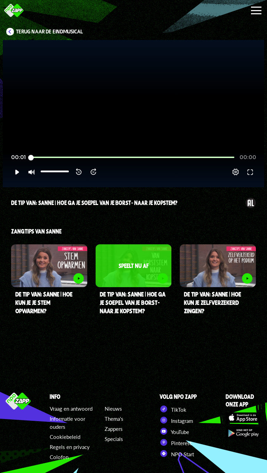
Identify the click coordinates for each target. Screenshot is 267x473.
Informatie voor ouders (67, 423)
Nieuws (113, 408)
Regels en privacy (70, 447)
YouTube (174, 431)
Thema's (114, 419)
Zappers (114, 429)
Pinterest (176, 442)
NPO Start (177, 453)
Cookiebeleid (65, 437)
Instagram (176, 420)
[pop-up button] (235, 172)
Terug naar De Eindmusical (49, 32)
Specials (114, 439)
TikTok (173, 409)
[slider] (132, 157)
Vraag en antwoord (71, 408)
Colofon (59, 457)
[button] (17, 172)
